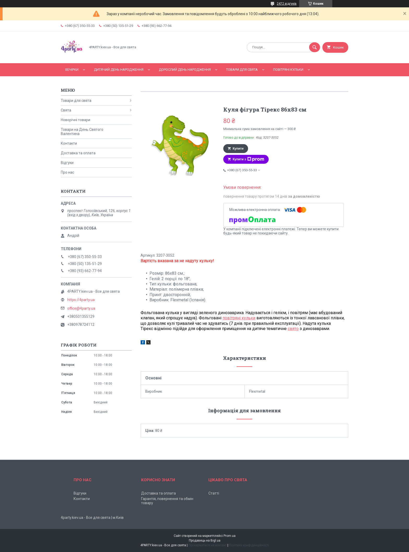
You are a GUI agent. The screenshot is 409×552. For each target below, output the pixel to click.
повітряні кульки (238, 317)
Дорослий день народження (185, 70)
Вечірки (72, 70)
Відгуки (67, 163)
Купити (238, 148)
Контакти (69, 143)
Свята (66, 110)
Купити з (248, 159)
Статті (213, 493)
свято (293, 328)
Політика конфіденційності (249, 545)
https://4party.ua (81, 300)
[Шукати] (314, 47)
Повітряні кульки (288, 70)
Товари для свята (242, 70)
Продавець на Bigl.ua (204, 540)
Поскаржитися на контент (207, 545)
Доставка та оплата (78, 153)
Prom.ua (230, 536)
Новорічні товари (75, 120)
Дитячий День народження (118, 70)
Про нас (67, 172)
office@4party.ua (81, 308)
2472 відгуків (287, 3)
